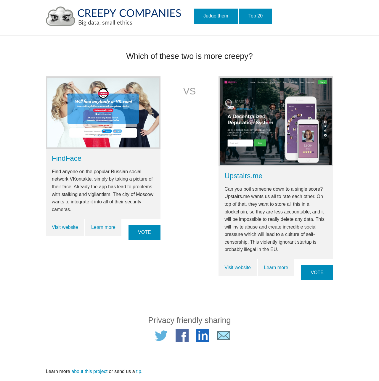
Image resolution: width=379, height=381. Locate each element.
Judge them (215, 15)
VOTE (144, 232)
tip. (139, 371)
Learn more (103, 227)
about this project (89, 371)
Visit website (65, 227)
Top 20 (255, 15)
